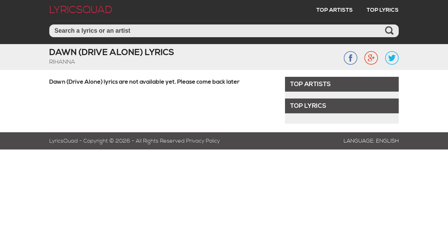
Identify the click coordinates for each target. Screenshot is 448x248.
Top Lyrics (383, 10)
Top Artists (334, 10)
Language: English (371, 140)
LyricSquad (80, 10)
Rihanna (62, 62)
